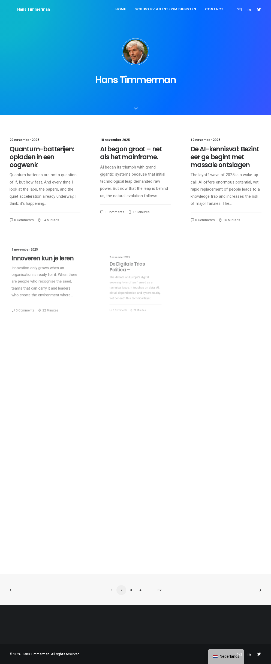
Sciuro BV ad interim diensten (165, 9)
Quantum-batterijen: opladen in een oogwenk (42, 157)
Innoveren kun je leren (43, 264)
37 (159, 590)
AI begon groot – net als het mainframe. (131, 153)
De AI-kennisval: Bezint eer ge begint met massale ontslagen (225, 157)
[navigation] (226, 656)
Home (120, 9)
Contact (214, 9)
